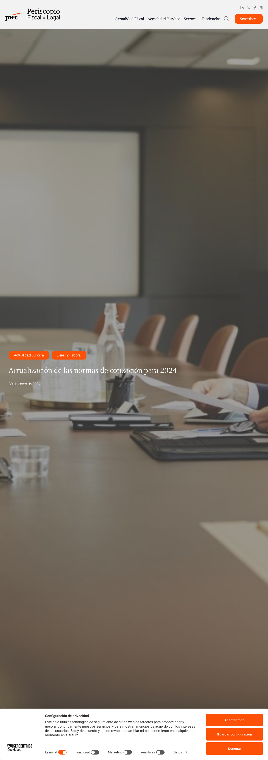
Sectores (191, 18)
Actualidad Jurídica (164, 18)
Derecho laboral (69, 355)
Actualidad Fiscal (129, 18)
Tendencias (211, 18)
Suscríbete (249, 18)
